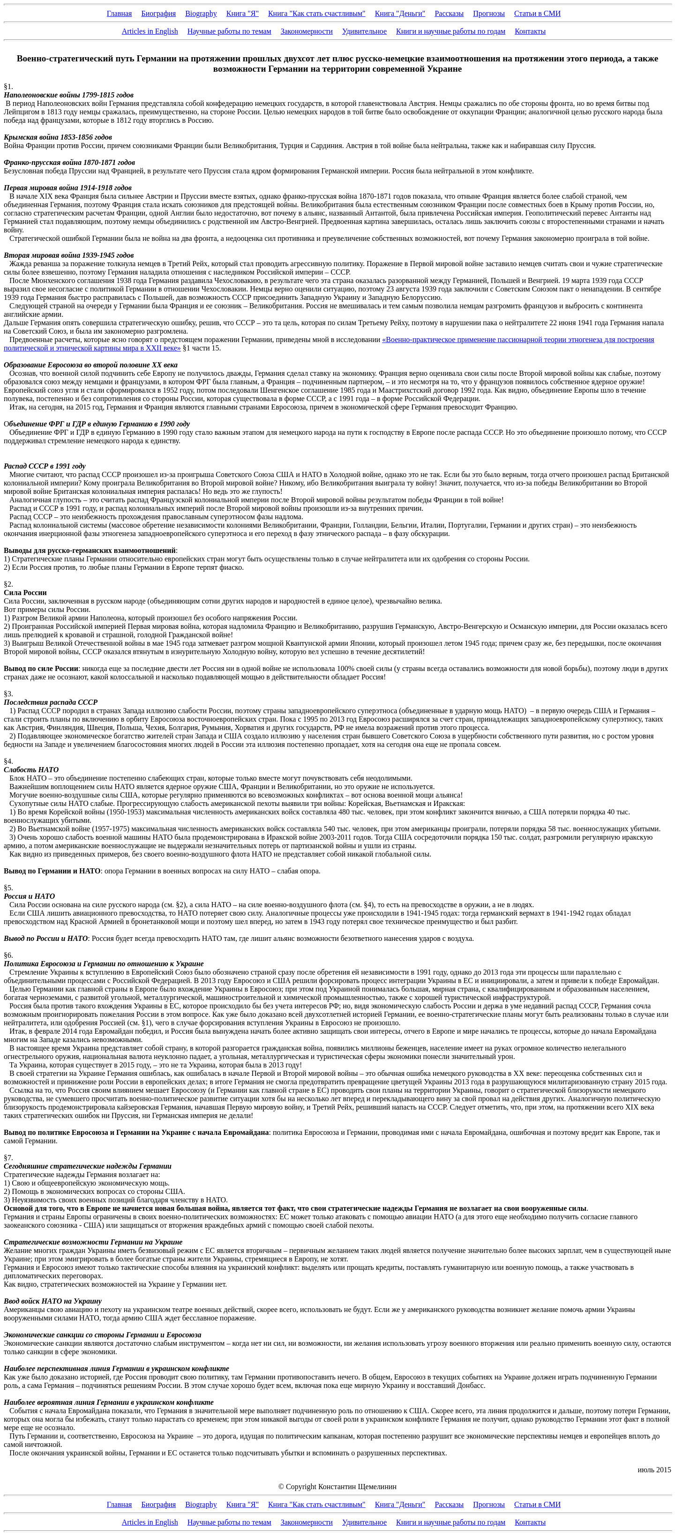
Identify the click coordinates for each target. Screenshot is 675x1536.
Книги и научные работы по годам (450, 31)
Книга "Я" (242, 13)
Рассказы (449, 13)
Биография (158, 13)
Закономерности (307, 31)
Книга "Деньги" (400, 13)
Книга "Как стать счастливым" (317, 13)
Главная (119, 13)
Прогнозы (489, 13)
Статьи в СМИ (537, 13)
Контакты (530, 31)
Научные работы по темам (229, 31)
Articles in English (150, 31)
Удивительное (364, 31)
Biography (201, 13)
